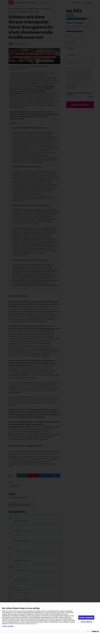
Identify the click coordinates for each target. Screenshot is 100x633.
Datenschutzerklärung (19, 623)
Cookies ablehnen (86, 622)
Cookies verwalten (8, 626)
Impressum (33, 623)
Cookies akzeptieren (86, 617)
